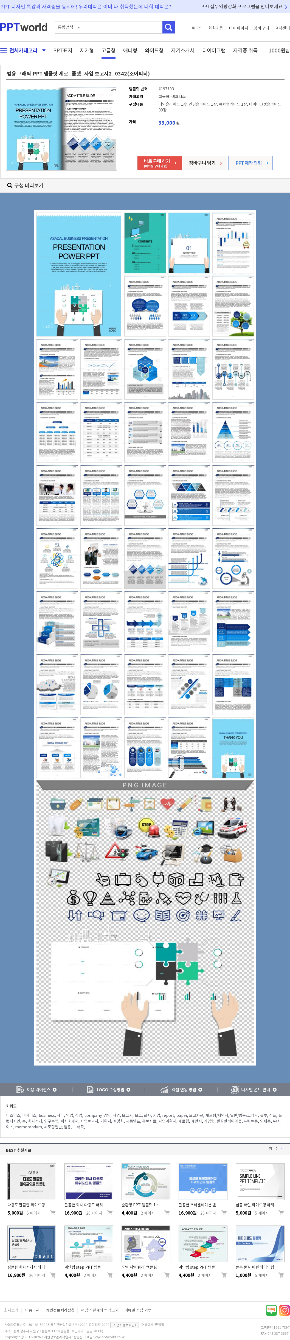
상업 (78, 1115)
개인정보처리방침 (60, 1310)
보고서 (127, 1115)
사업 (116, 1115)
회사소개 (35, 1121)
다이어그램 (214, 50)
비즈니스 (13, 1115)
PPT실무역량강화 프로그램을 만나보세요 (242, 6)
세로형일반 (53, 1127)
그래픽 (78, 1127)
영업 (69, 1115)
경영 (107, 1115)
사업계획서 (167, 1121)
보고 (138, 1115)
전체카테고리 (21, 50)
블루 (263, 1115)
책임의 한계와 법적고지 (100, 1310)
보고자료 (196, 1115)
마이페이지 (238, 28)
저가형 (87, 50)
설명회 (118, 1121)
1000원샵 (279, 50)
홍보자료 (149, 1121)
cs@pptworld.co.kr (109, 1337)
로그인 (197, 28)
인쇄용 (265, 1121)
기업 (156, 1115)
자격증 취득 (245, 50)
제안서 (196, 1121)
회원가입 (216, 28)
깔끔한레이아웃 (229, 1121)
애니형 (130, 50)
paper (181, 1115)
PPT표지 (62, 50)
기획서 (105, 1121)
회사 (147, 1115)
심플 (272, 1115)
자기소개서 (183, 50)
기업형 (209, 1121)
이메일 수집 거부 (138, 1310)
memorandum (28, 1127)
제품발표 (133, 1121)
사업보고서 (89, 1121)
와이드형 (154, 50)
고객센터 (282, 28)
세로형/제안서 (216, 1115)
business (47, 1115)
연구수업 (51, 1121)
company (93, 1115)
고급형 (109, 50)
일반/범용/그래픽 (244, 1115)
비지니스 (29, 1115)
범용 (67, 1127)
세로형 (183, 1121)
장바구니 (261, 28)
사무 (60, 1115)
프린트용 (251, 1121)
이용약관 (32, 1310)
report (168, 1115)
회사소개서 (69, 1121)
